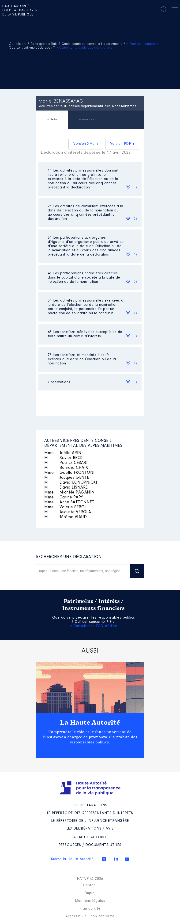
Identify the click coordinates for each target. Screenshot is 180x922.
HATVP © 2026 (90, 879)
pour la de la (21, 10)
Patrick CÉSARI (66, 463)
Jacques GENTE (66, 478)
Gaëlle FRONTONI (69, 473)
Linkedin (116, 859)
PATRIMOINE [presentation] (86, 120)
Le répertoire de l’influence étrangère (90, 821)
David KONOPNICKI (70, 483)
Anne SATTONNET (69, 502)
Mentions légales (90, 901)
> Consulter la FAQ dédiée (93, 626)
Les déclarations (90, 805)
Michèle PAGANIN (69, 492)
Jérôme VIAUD (65, 517)
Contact (90, 885)
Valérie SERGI (65, 507)
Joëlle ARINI (63, 453)
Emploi (90, 893)
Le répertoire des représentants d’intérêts (90, 813)
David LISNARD (66, 488)
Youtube (127, 859)
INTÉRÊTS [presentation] (52, 120)
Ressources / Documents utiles (90, 845)
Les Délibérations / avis (90, 828)
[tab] (52, 120)
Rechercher (164, 9)
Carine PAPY (63, 497)
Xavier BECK (63, 458)
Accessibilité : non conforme (90, 916)
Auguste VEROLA (67, 512)
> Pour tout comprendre (143, 44)
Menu (175, 10)
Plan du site (90, 909)
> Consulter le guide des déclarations (84, 48)
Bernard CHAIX (66, 468)
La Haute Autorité (90, 722)
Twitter (104, 859)
